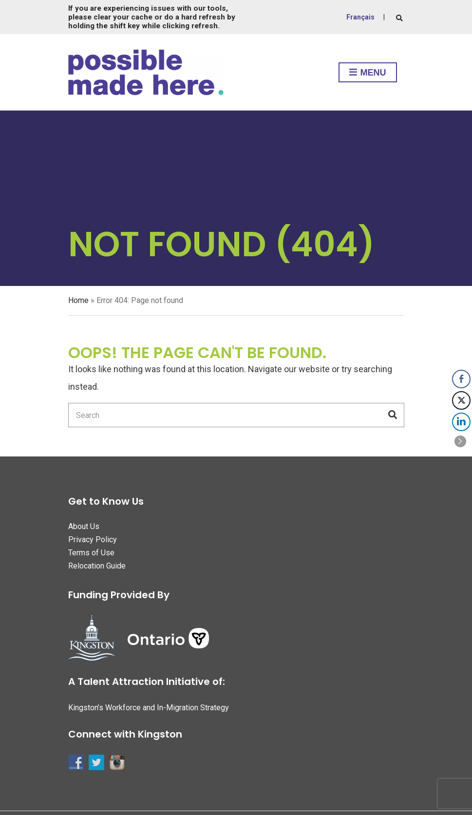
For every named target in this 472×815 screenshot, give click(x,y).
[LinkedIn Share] (461, 422)
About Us (83, 526)
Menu (367, 73)
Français (360, 17)
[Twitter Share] (461, 400)
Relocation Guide (97, 565)
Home (78, 300)
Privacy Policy (92, 539)
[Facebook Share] (461, 379)
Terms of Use (91, 552)
